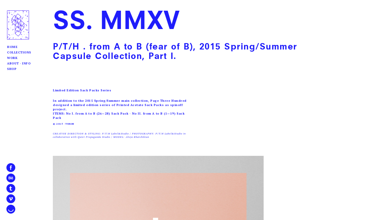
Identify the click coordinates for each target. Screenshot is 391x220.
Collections (19, 52)
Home (12, 47)
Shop (11, 69)
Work (12, 58)
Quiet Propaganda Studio (94, 136)
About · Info (19, 63)
